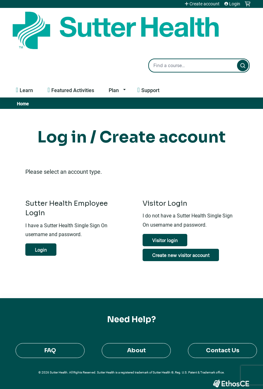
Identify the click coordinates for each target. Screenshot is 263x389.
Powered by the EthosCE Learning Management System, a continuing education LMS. (230, 383)
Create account (204, 4)
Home (23, 103)
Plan (114, 90)
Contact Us (222, 350)
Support (150, 90)
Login (234, 4)
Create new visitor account (180, 255)
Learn (26, 90)
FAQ (50, 350)
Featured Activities (72, 90)
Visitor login (165, 240)
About (136, 350)
